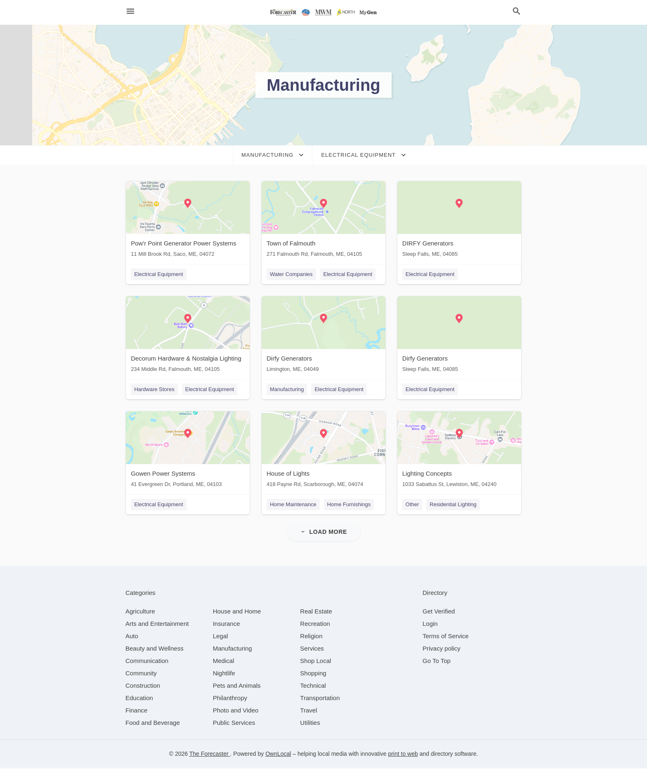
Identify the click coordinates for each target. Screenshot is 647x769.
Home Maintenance (293, 505)
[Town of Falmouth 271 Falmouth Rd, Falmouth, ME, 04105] (323, 221)
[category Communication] (146, 661)
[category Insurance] (226, 624)
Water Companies (291, 274)
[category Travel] (308, 711)
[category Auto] (131, 637)
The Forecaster (209, 755)
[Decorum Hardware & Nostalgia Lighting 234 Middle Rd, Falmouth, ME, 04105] (187, 336)
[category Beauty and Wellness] (154, 649)
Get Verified (439, 612)
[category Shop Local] (315, 661)
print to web (403, 755)
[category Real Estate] (316, 612)
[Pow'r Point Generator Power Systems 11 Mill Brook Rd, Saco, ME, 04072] (187, 221)
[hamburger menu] (130, 11)
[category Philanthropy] (230, 699)
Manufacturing (287, 390)
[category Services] (312, 649)
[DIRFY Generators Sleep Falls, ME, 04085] (460, 221)
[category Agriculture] (140, 612)
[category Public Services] (234, 723)
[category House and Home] (237, 612)
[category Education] (139, 699)
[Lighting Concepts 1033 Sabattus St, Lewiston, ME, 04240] (460, 452)
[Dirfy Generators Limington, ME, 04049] (323, 336)
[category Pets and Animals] (237, 686)
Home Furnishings (349, 505)
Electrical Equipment (158, 274)
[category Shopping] (313, 674)
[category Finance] (136, 711)
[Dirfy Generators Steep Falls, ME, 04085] (460, 336)
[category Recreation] (315, 624)
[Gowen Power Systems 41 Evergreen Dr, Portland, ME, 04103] (187, 452)
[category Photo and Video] (236, 711)
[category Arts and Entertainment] (157, 624)
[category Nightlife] (224, 674)
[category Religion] (311, 637)
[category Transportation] (320, 699)
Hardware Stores (154, 390)
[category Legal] (220, 637)
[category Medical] (223, 661)
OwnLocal (278, 755)
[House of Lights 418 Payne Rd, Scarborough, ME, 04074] (323, 452)
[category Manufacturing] (232, 649)
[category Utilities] (310, 723)
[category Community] (141, 674)
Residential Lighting (453, 505)
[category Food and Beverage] (152, 723)
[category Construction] (142, 686)
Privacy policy (441, 649)
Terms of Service (446, 637)
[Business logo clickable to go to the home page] (323, 12)
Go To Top (437, 661)
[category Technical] (313, 686)
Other (413, 505)
